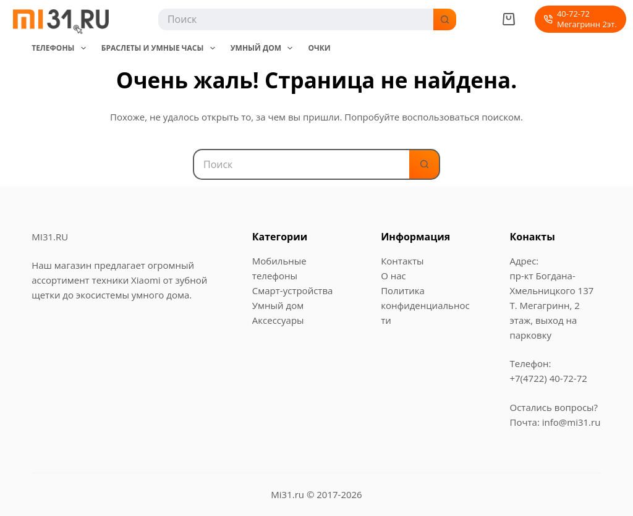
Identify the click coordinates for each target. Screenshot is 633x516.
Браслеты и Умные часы (160, 48)
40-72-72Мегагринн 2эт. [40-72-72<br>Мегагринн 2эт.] (580, 19)
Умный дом (264, 48)
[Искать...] (295, 19)
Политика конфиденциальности (425, 305)
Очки (319, 48)
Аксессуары (278, 320)
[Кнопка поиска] (445, 19)
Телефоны (61, 48)
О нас (393, 275)
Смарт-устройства (292, 290)
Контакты (402, 261)
